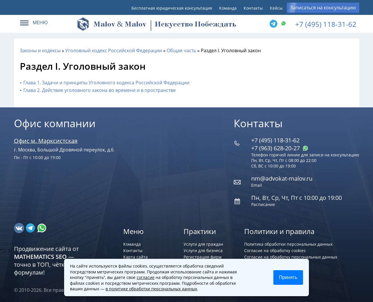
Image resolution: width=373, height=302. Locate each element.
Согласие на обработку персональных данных (290, 257)
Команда (228, 8)
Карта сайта (135, 257)
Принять (288, 277)
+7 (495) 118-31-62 (325, 24)
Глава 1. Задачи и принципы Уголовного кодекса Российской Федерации (106, 82)
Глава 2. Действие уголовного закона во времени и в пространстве (99, 90)
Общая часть (181, 50)
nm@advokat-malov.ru (281, 178)
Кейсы (276, 8)
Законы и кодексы (40, 50)
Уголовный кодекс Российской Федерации (113, 50)
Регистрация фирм (202, 257)
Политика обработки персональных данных (288, 244)
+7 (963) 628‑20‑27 (279, 148)
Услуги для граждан (203, 244)
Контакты (253, 8)
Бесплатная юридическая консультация (171, 8)
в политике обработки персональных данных (151, 288)
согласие (145, 277)
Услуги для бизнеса (203, 250)
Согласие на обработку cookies (275, 250)
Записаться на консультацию (323, 7)
